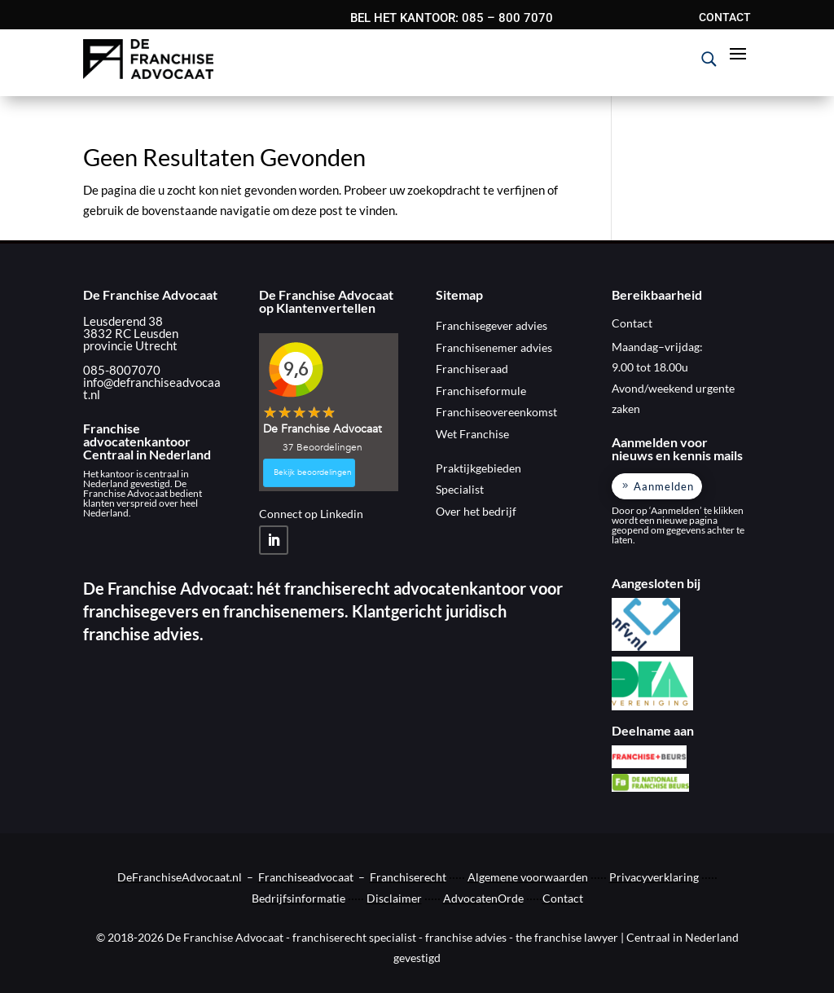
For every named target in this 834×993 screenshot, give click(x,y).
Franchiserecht (408, 877)
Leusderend (114, 321)
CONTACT (725, 17)
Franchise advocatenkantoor (137, 434)
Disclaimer (394, 898)
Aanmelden (664, 486)
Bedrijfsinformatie (298, 898)
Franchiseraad (472, 369)
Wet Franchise (472, 434)
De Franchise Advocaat (150, 294)
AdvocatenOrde (483, 898)
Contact (562, 898)
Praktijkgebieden (478, 468)
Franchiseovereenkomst (496, 412)
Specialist (460, 489)
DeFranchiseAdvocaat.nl (179, 877)
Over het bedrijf (476, 511)
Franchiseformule (481, 391)
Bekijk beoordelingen (313, 472)
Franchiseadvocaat (305, 877)
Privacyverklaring (654, 877)
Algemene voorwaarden (527, 877)
